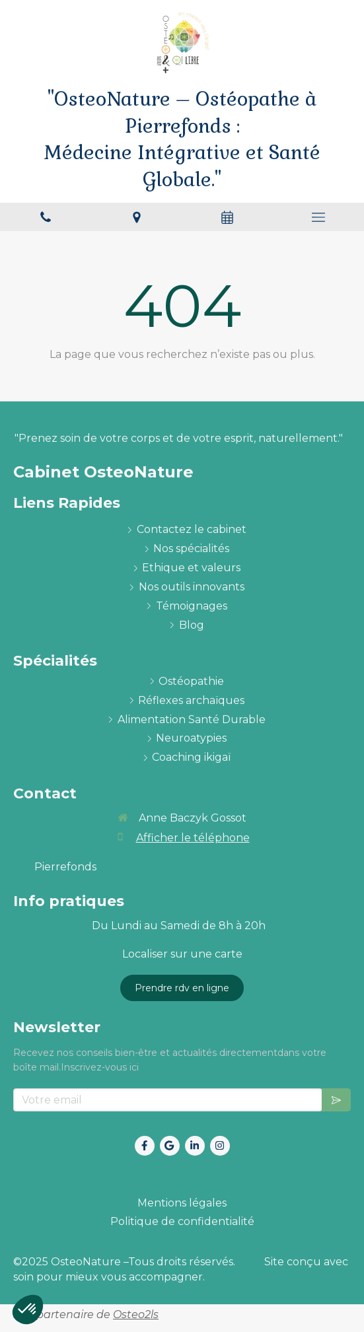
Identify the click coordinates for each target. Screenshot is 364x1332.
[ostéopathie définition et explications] (191, 681)
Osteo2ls (136, 1314)
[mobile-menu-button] (318, 217)
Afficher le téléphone (193, 837)
